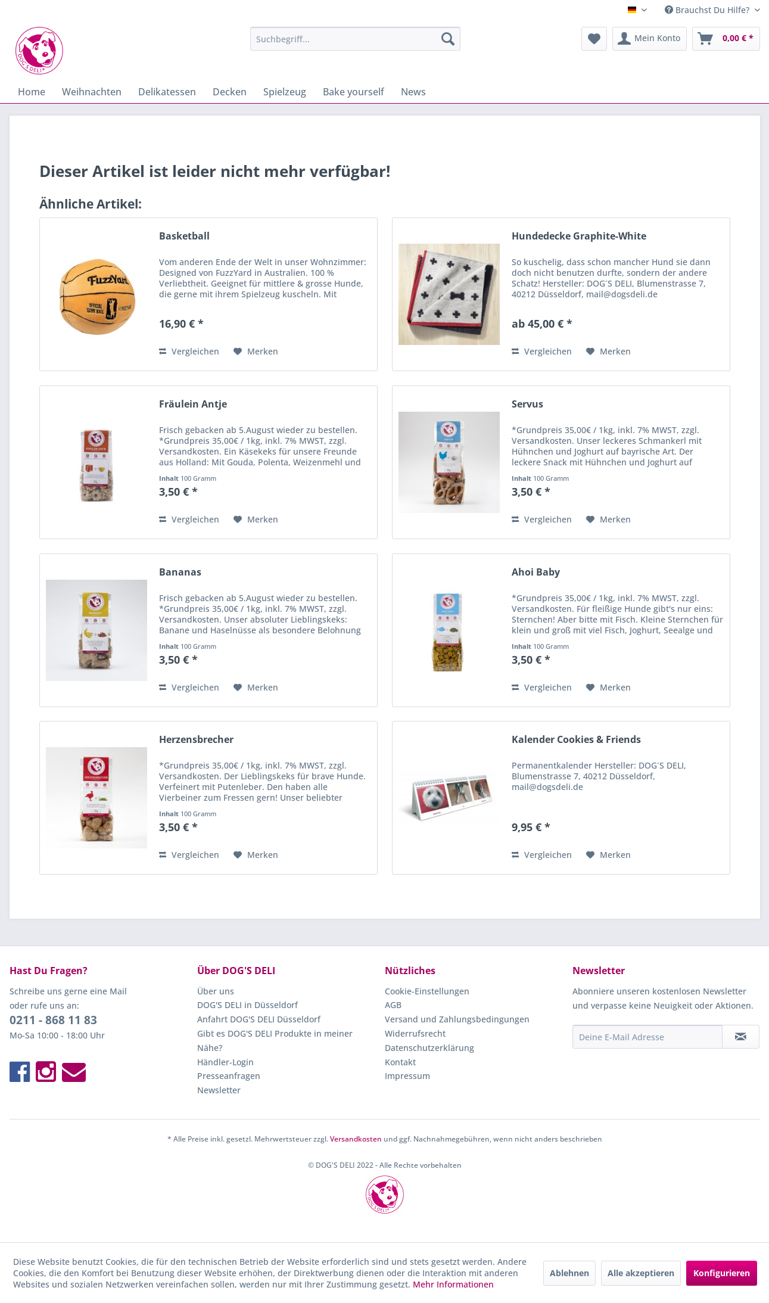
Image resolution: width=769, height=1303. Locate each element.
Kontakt (400, 1062)
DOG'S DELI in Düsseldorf (247, 1004)
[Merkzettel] (594, 39)
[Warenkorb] (726, 39)
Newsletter (219, 1090)
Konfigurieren (721, 1273)
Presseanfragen (228, 1075)
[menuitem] (355, 39)
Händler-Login (225, 1062)
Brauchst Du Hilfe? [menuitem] (708, 9)
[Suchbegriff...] (355, 39)
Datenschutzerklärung (429, 1047)
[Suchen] (447, 39)
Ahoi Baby (536, 572)
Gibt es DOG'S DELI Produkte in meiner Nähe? (275, 1040)
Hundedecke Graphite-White (579, 236)
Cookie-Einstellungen (427, 991)
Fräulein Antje (193, 404)
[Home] (32, 91)
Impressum (407, 1075)
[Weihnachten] (92, 91)
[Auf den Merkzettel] (255, 351)
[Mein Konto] (649, 39)
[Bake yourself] (354, 91)
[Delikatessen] (167, 91)
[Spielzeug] (285, 91)
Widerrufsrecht (415, 1033)
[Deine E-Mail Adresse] (647, 1037)
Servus (527, 404)
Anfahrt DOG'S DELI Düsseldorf (258, 1019)
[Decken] (229, 91)
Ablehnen (569, 1273)
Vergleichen (189, 351)
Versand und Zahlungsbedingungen (457, 1019)
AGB (393, 1004)
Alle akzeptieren (641, 1273)
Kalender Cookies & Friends (576, 739)
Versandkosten (356, 1139)
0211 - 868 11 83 (53, 1020)
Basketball (184, 236)
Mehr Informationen (453, 1284)
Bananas (180, 572)
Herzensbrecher (196, 739)
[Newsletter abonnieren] (740, 1037)
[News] (413, 91)
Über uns (215, 991)
